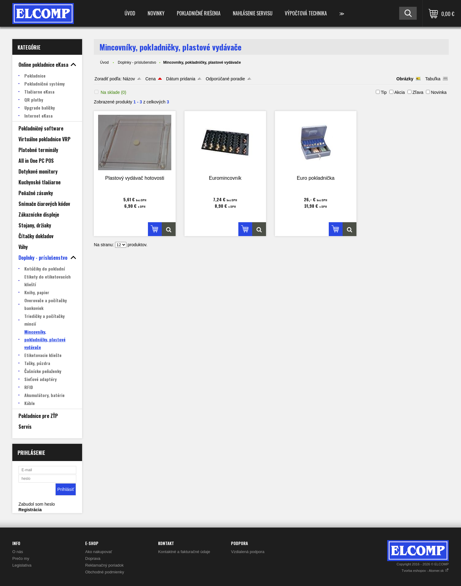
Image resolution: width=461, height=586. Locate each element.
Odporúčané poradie (225, 78)
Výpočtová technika (306, 13)
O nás (17, 551)
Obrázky (404, 78)
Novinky (156, 13)
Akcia (399, 92)
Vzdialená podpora (247, 551)
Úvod (130, 13)
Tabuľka (432, 78)
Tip (384, 92)
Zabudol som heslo (36, 504)
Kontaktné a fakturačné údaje (184, 551)
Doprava (92, 558)
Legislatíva (21, 565)
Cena (150, 78)
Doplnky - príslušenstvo (137, 62)
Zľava (417, 92)
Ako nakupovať (98, 551)
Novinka (439, 92)
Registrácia (30, 509)
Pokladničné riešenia (199, 13)
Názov (129, 78)
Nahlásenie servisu (252, 13)
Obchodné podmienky (104, 572)
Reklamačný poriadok (104, 565)
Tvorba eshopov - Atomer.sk (425, 570)
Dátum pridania (180, 78)
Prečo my (20, 558)
